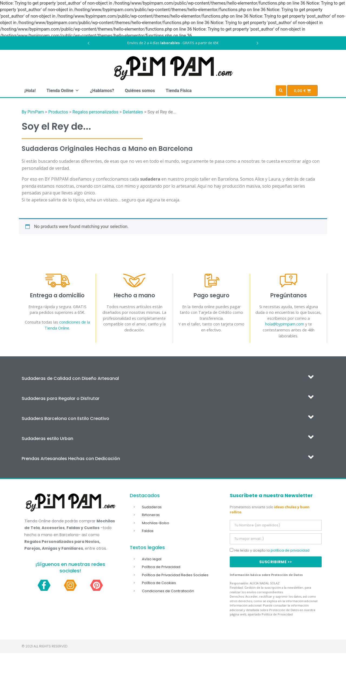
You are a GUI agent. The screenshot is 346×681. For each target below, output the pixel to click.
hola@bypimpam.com (284, 324)
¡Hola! (30, 90)
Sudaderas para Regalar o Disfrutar (60, 398)
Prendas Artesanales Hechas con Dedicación (71, 458)
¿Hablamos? (102, 90)
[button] (88, 43)
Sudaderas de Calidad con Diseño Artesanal (70, 378)
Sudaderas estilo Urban (47, 438)
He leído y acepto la (272, 550)
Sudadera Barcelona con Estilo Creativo (65, 418)
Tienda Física (179, 90)
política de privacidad (290, 550)
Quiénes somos (140, 90)
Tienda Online (62, 90)
